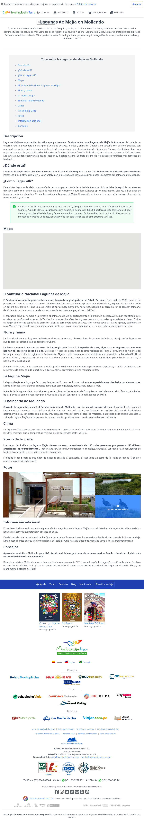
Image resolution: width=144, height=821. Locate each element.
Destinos (63, 584)
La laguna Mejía (26, 95)
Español (57, 662)
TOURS (43, 12)
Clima (21, 105)
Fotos (21, 115)
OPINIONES (117, 12)
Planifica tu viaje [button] (104, 584)
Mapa (21, 80)
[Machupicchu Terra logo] (17, 12)
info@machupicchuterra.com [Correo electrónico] (65, 757)
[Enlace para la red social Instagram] (62, 792)
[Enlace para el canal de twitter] (82, 792)
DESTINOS (61, 12)
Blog (73, 584)
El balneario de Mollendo (31, 100)
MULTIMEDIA (97, 13)
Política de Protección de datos (47, 733)
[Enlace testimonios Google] (87, 792)
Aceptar (136, 4)
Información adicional (29, 120)
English (70, 662)
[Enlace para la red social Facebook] (56, 792)
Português (85, 662)
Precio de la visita (27, 110)
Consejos (23, 125)
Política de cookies (86, 4)
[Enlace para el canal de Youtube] (67, 792)
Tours (52, 584)
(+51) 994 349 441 (111, 780)
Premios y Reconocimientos (108, 729)
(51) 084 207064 (42, 780)
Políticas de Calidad (65, 729)
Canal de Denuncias (108, 733)
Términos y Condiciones (87, 733)
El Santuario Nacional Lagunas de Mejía (38, 85)
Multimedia (85, 584)
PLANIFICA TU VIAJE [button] (46, 22)
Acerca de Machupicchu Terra (43, 729)
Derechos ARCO (69, 733)
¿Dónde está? (25, 70)
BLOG (78, 12)
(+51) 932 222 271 (74, 780)
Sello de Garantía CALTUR (41, 798)
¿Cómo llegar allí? (27, 75)
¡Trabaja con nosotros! (85, 729)
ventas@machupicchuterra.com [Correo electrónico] (96, 757)
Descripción (24, 65)
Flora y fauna (25, 90)
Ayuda (41, 584)
